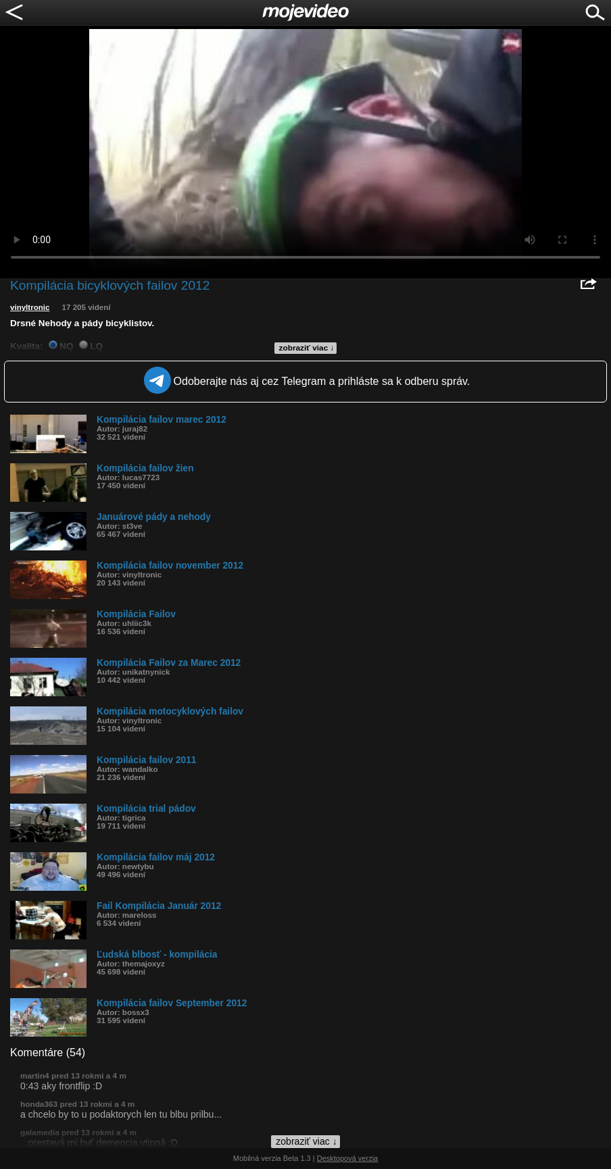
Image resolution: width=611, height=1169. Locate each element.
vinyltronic (29, 307)
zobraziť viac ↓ (307, 348)
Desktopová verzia (347, 1158)
